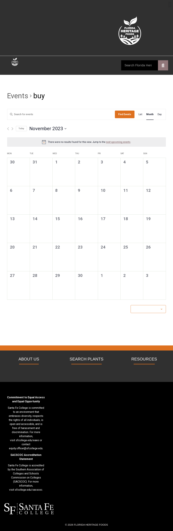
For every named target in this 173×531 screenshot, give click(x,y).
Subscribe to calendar (146, 309)
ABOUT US (29, 359)
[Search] (163, 65)
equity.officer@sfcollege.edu (26, 448)
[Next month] (12, 128)
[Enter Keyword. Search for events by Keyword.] (61, 114)
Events (17, 96)
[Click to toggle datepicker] (47, 128)
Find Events (124, 114)
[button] (169, 4)
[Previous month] (8, 128)
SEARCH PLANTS (86, 359)
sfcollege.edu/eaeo (27, 440)
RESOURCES (144, 359)
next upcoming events (118, 142)
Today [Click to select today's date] (21, 128)
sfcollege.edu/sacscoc (28, 489)
